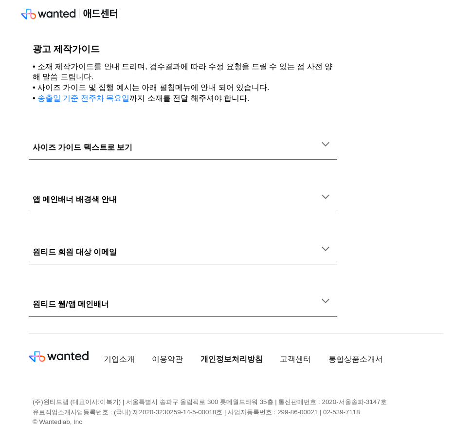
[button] (325, 145)
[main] (183, 73)
